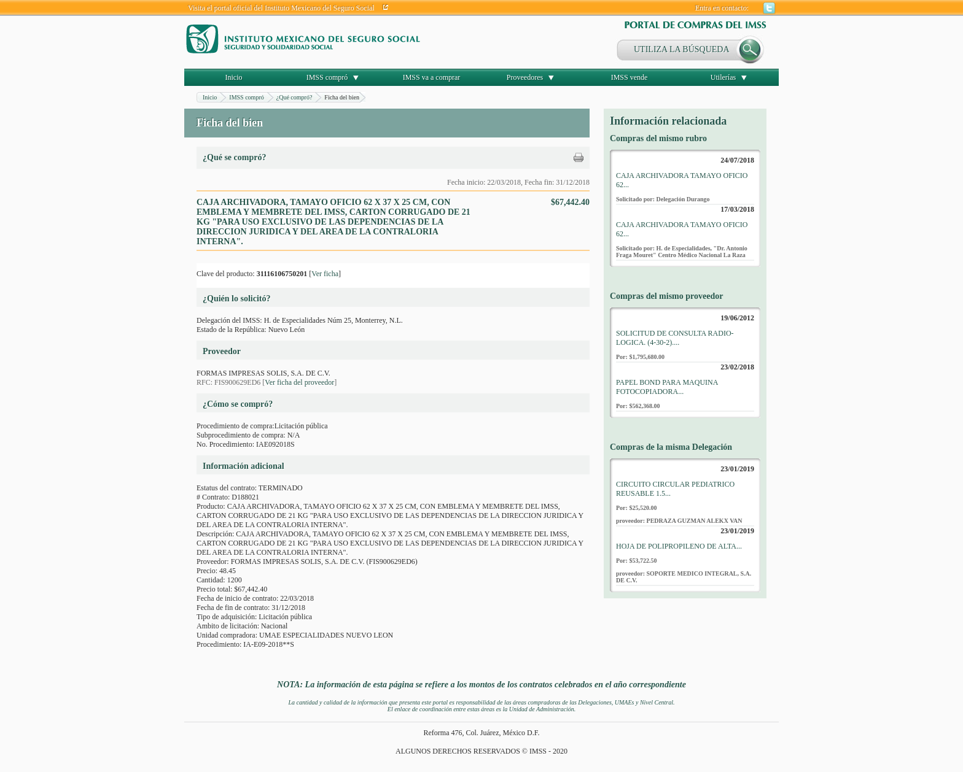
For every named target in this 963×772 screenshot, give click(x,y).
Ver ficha (324, 273)
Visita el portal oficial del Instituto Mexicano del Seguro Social (281, 8)
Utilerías (723, 77)
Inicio (234, 77)
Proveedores (525, 77)
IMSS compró (327, 77)
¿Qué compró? (294, 97)
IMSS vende (629, 77)
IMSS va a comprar (432, 77)
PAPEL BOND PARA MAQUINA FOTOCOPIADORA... (667, 387)
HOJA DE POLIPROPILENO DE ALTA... (679, 546)
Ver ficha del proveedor (299, 382)
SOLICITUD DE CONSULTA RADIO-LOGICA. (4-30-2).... (675, 338)
